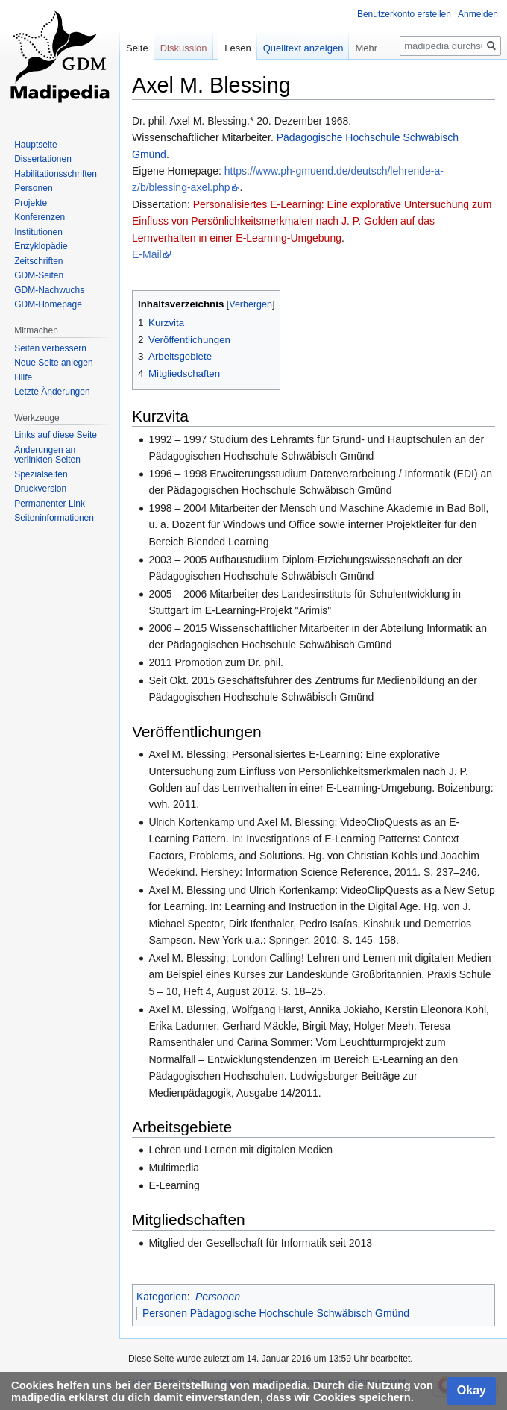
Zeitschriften (38, 261)
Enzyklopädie (40, 246)
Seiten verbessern (50, 348)
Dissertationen (43, 159)
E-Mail (147, 254)
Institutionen (38, 232)
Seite (137, 48)
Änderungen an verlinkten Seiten (47, 455)
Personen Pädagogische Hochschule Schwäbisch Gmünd (275, 1313)
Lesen (237, 48)
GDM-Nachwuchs (49, 290)
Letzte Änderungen (51, 391)
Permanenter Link (49, 503)
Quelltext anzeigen (303, 48)
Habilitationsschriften (55, 174)
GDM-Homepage (48, 304)
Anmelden (478, 14)
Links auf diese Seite (55, 435)
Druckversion (40, 488)
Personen (217, 1297)
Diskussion (183, 48)
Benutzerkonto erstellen (404, 14)
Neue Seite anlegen (53, 362)
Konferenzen (39, 217)
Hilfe (23, 377)
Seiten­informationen (54, 518)
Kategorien (161, 1297)
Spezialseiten (40, 474)
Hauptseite (35, 145)
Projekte (30, 203)
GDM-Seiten (38, 275)
